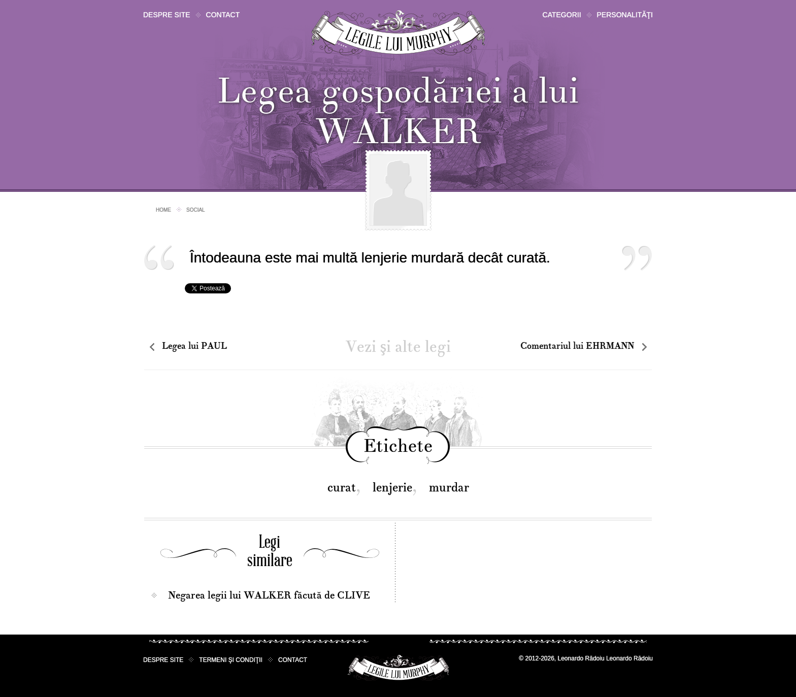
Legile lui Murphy (398, 32)
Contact (223, 15)
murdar (449, 487)
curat (341, 487)
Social (195, 210)
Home (163, 210)
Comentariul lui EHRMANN (577, 346)
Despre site (166, 15)
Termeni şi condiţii (230, 659)
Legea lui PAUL (194, 346)
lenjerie (392, 487)
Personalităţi (625, 15)
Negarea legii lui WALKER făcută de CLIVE (269, 595)
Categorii (562, 15)
